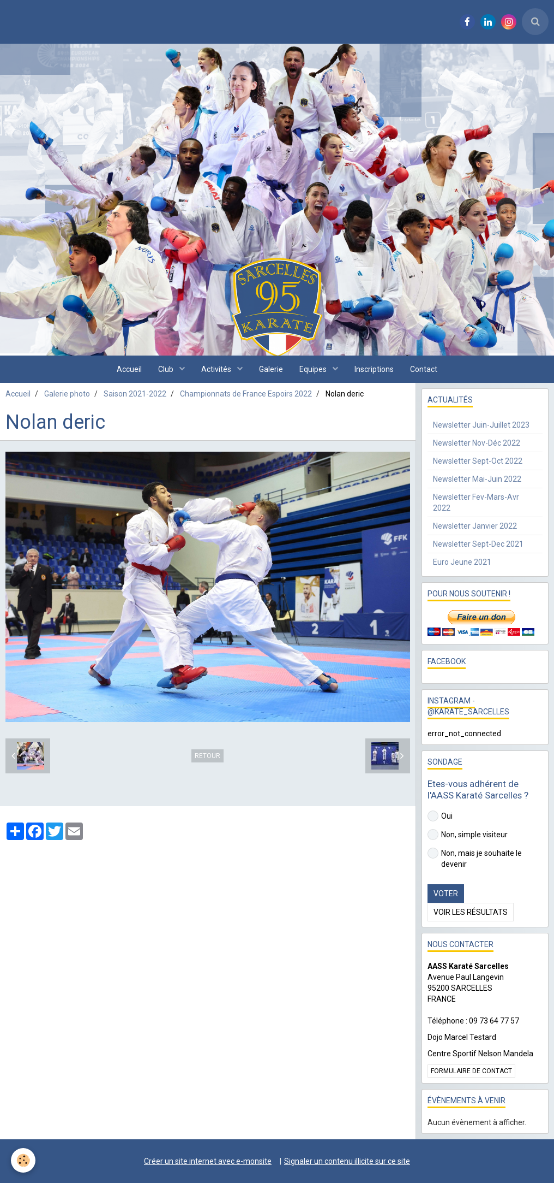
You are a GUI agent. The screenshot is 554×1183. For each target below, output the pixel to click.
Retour (207, 756)
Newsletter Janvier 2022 (475, 526)
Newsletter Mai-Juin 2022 (477, 479)
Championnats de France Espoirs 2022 (246, 393)
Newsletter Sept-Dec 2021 (478, 544)
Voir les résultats (470, 912)
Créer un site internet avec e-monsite (208, 1161)
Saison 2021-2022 (135, 393)
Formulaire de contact (471, 1071)
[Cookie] (23, 1160)
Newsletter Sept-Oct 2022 (477, 461)
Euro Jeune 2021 (462, 562)
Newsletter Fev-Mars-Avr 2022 (476, 502)
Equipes (313, 369)
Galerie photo (67, 393)
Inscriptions (374, 369)
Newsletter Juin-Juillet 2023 (481, 425)
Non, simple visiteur (467, 834)
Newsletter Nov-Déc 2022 (476, 443)
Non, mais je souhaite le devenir (474, 858)
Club (166, 369)
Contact (423, 369)
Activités (217, 369)
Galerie (271, 369)
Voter (445, 893)
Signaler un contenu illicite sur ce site (347, 1161)
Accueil (129, 369)
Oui (440, 816)
